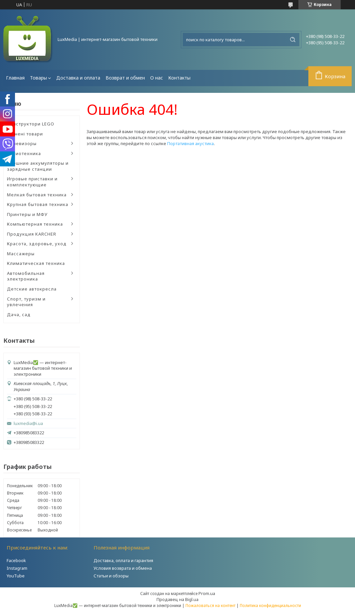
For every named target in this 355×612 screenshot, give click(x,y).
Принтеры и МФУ (27, 214)
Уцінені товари (25, 134)
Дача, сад (19, 314)
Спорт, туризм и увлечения (26, 302)
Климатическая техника (36, 263)
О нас (156, 78)
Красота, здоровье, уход (37, 244)
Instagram (17, 568)
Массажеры (21, 254)
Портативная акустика (190, 143)
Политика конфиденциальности (270, 605)
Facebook (16, 560)
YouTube (16, 576)
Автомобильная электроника (26, 276)
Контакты (179, 78)
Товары (38, 78)
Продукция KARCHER (31, 234)
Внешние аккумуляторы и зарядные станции (38, 166)
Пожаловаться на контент (210, 605)
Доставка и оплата (78, 78)
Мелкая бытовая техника (37, 195)
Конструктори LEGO (30, 124)
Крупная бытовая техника (37, 204)
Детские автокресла (32, 289)
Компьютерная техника (35, 224)
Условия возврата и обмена (123, 568)
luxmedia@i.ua (28, 423)
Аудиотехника (24, 153)
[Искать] (292, 39)
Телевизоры (22, 143)
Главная (15, 78)
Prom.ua (206, 593)
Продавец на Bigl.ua (177, 599)
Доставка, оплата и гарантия (123, 560)
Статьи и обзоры (111, 576)
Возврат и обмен (125, 78)
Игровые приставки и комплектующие (32, 182)
